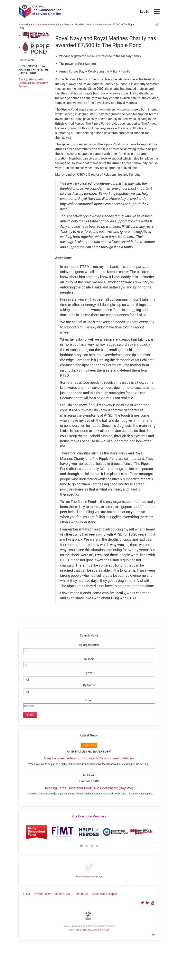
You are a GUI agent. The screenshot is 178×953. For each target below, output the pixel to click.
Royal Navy (41, 82)
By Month (89, 685)
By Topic (89, 659)
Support (23, 86)
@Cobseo (84, 876)
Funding (23, 79)
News (44, 24)
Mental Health (36, 79)
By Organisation (89, 645)
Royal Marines (26, 82)
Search (89, 700)
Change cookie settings (96, 930)
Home (36, 24)
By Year (89, 673)
